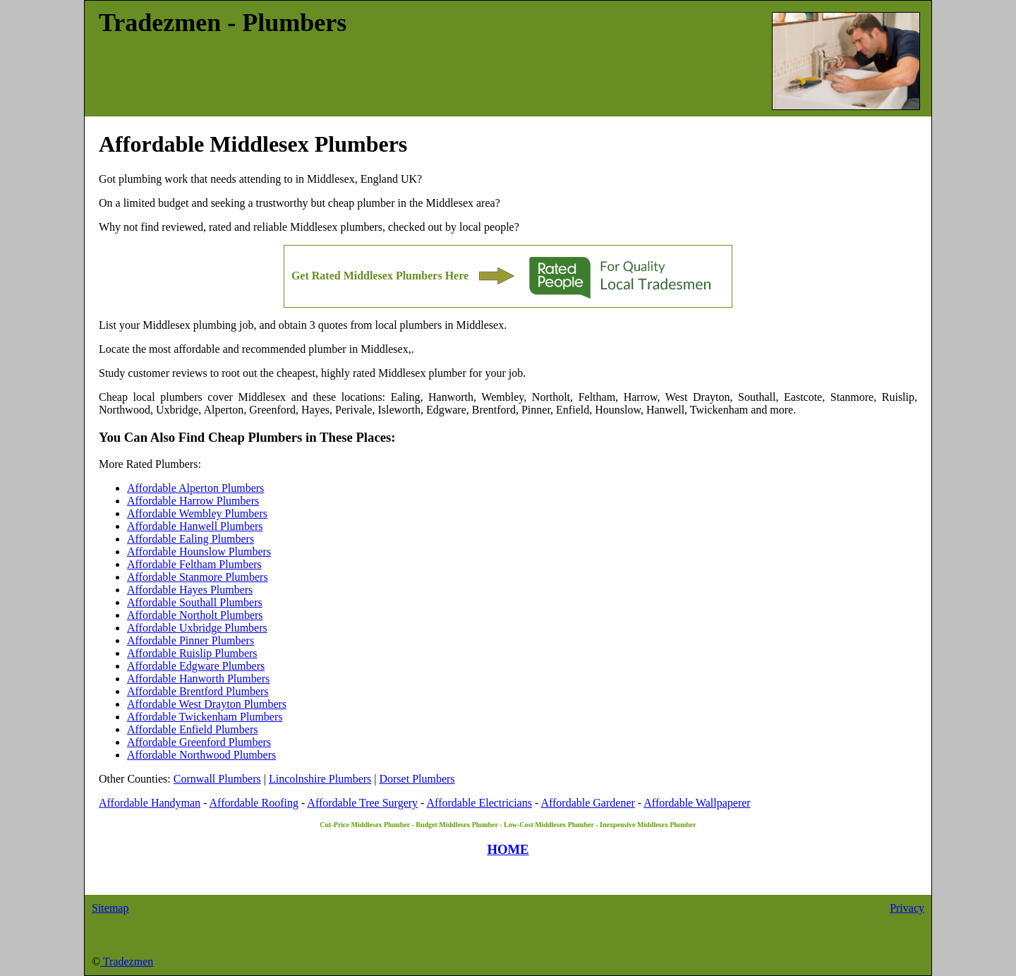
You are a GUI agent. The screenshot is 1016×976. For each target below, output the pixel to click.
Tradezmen (126, 962)
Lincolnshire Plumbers (320, 779)
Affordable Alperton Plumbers (195, 488)
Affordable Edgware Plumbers (196, 666)
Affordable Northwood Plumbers (201, 755)
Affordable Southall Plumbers (194, 602)
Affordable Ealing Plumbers (190, 539)
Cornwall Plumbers (217, 779)
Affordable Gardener (587, 803)
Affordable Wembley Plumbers (197, 513)
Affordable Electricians (479, 803)
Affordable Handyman (149, 803)
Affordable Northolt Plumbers (195, 615)
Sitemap (110, 908)
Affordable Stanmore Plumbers (197, 577)
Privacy (907, 908)
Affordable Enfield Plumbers (192, 729)
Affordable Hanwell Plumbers (195, 526)
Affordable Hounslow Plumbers (199, 552)
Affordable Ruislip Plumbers (192, 653)
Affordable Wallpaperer (696, 803)
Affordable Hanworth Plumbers (198, 679)
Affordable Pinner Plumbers (190, 640)
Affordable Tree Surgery (362, 803)
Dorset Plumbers (416, 779)
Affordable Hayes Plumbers (190, 590)
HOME (507, 849)
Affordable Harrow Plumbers (193, 501)
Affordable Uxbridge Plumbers (197, 628)
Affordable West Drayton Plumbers (206, 704)
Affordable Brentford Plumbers (198, 691)
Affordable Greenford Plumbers (199, 742)
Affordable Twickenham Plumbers (204, 717)
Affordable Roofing (254, 803)
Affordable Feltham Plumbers (194, 564)
